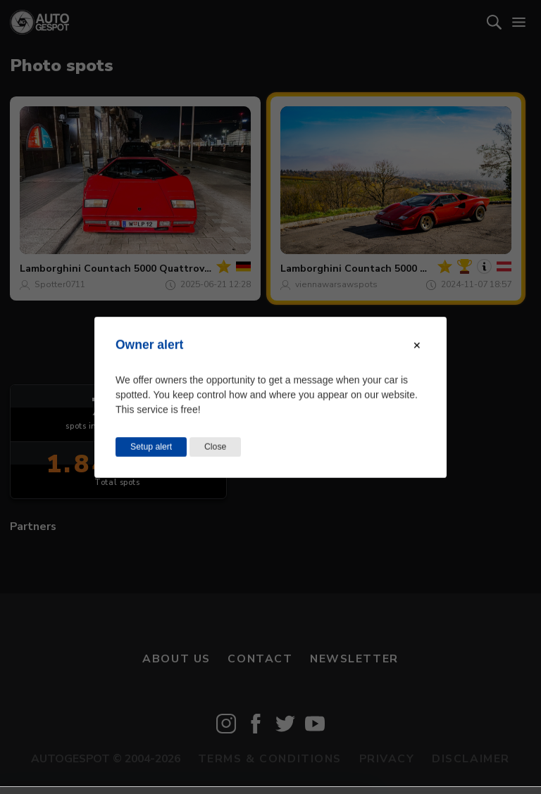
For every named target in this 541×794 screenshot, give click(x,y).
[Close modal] (417, 345)
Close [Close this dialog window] (215, 446)
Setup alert (151, 446)
